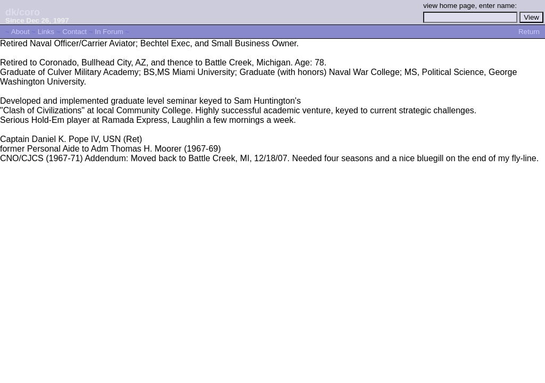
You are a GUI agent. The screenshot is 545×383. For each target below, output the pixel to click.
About (20, 32)
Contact (74, 32)
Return (529, 32)
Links (46, 32)
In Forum (109, 32)
